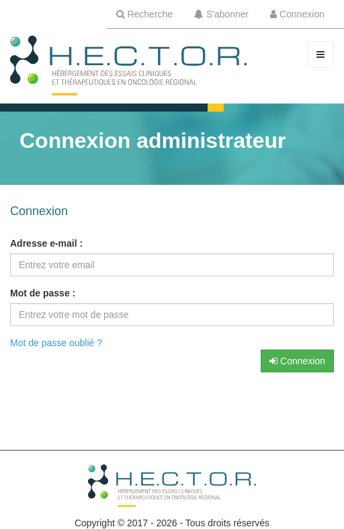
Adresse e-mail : (46, 243)
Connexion (297, 361)
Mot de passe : (42, 293)
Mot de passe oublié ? (56, 342)
